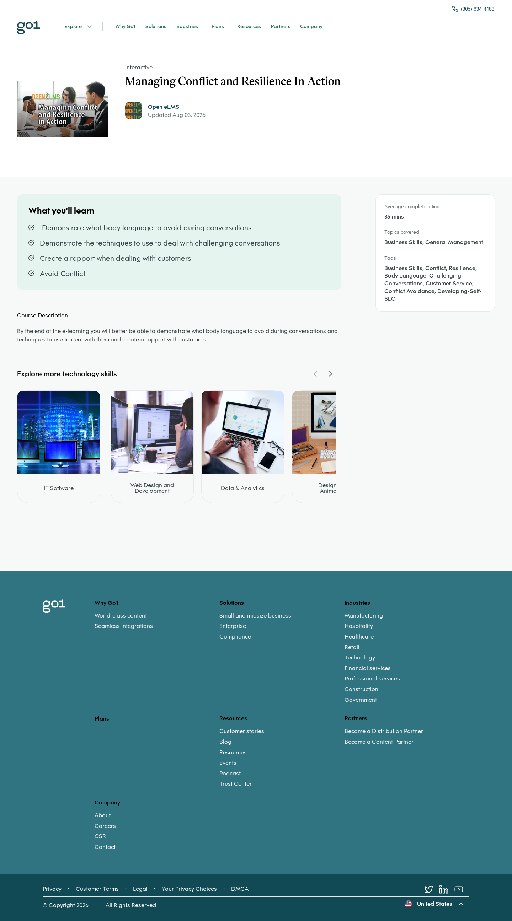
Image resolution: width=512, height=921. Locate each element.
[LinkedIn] (446, 889)
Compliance (235, 637)
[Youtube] (461, 889)
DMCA (240, 889)
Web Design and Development (152, 488)
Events (227, 763)
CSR (100, 836)
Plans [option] (102, 719)
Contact (105, 847)
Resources (233, 752)
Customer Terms (97, 889)
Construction (361, 689)
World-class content (121, 616)
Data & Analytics (243, 488)
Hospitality (359, 626)
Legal (140, 889)
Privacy (52, 889)
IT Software (59, 488)
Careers (105, 826)
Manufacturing (364, 616)
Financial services (368, 668)
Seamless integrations (124, 626)
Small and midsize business (255, 616)
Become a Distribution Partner (384, 731)
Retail (352, 647)
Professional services (372, 679)
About (103, 815)
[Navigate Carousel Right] (330, 374)
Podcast (230, 773)
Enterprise (232, 626)
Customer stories (241, 731)
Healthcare (359, 637)
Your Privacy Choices (189, 889)
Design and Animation (333, 488)
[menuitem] (157, 621)
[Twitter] (432, 889)
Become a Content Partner (379, 742)
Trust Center (235, 784)
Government (361, 700)
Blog (225, 742)
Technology (360, 658)
